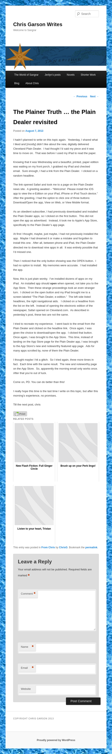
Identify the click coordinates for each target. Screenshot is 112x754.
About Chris (32, 83)
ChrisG (63, 547)
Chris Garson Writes (37, 24)
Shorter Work (88, 74)
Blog (16, 83)
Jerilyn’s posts (53, 74)
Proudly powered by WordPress (56, 740)
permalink (91, 547)
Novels (71, 74)
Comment (28, 594)
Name (27, 647)
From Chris (48, 547)
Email (27, 668)
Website (26, 688)
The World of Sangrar (26, 74)
